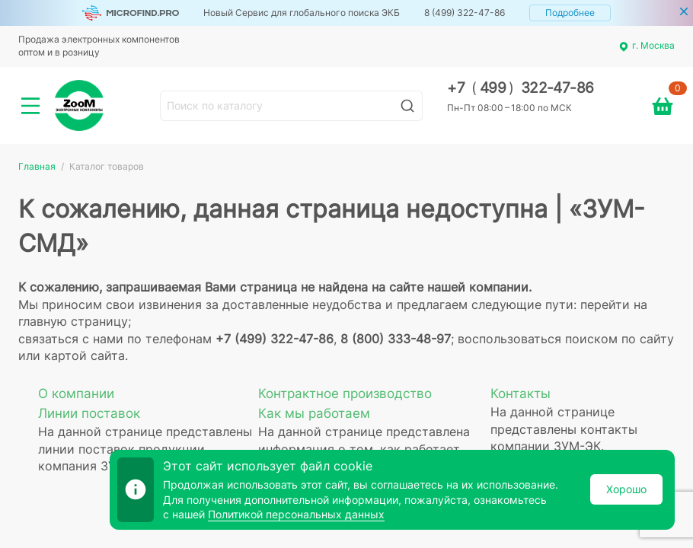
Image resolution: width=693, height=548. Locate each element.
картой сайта (84, 355)
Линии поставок (89, 413)
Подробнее (570, 12)
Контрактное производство (345, 393)
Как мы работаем (314, 413)
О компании (76, 393)
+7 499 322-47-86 (520, 88)
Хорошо (626, 489)
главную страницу (73, 321)
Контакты (520, 393)
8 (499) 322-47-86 (464, 12)
